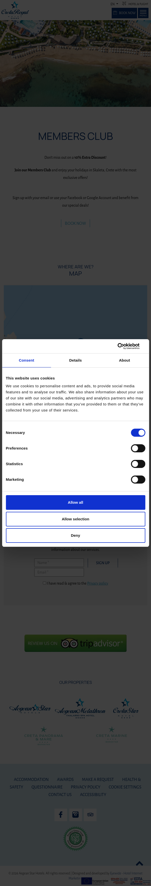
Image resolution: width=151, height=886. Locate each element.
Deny (75, 535)
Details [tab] (75, 360)
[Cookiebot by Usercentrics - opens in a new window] (123, 346)
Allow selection (75, 519)
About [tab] (124, 360)
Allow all (75, 502)
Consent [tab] (26, 360)
